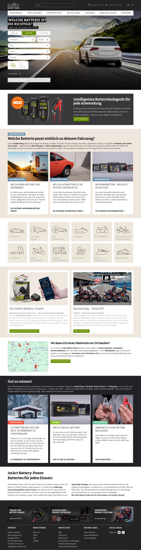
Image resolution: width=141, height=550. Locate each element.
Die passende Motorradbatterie (109, 211)
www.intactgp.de (90, 538)
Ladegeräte (90, 13)
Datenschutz (63, 538)
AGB (60, 532)
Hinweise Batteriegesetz (67, 544)
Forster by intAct (54, 13)
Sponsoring (126, 13)
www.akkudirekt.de (91, 535)
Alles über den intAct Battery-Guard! (24, 331)
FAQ (34, 538)
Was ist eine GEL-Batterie (63, 460)
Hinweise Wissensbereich (67, 547)
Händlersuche (96, 5)
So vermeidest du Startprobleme (25, 460)
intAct (35, 535)
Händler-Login (114, 5)
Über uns (36, 532)
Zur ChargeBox (81, 119)
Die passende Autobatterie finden (68, 211)
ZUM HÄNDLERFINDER (60, 361)
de (128, 5)
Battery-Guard (73, 13)
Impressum (62, 535)
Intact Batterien (34, 13)
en (132, 5)
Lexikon (36, 541)
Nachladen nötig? (103, 460)
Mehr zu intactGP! (81, 331)
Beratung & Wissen (108, 13)
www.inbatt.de (89, 532)
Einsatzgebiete (16, 13)
